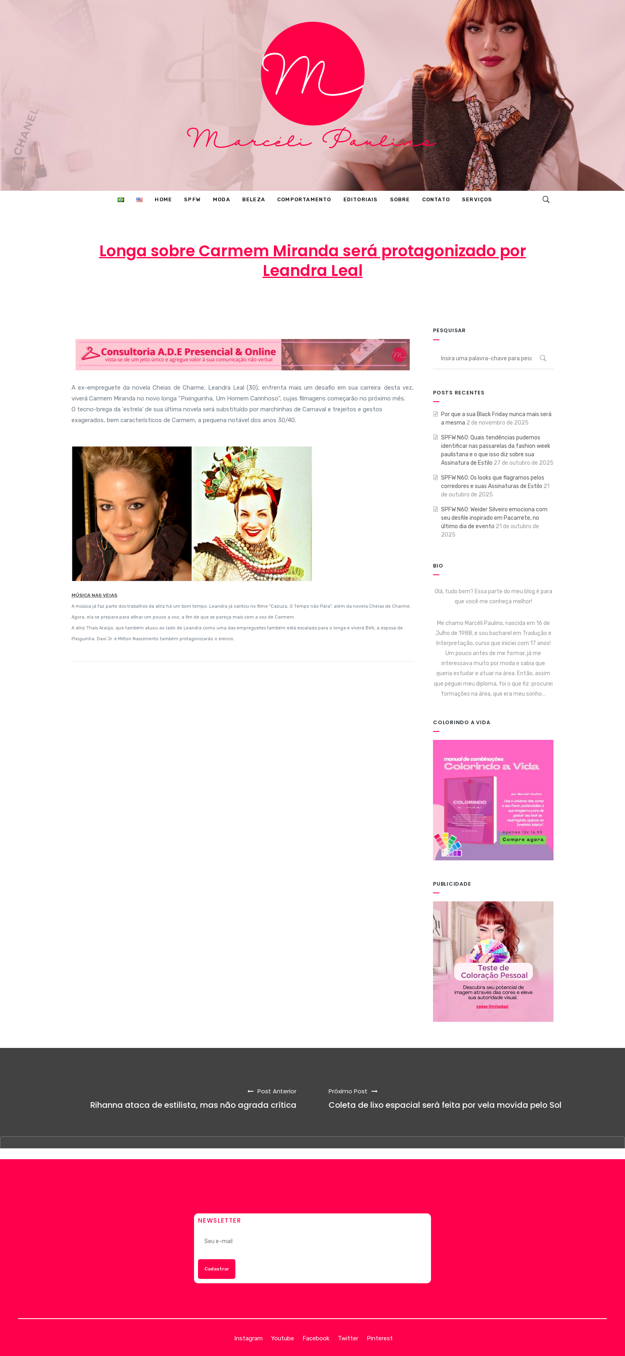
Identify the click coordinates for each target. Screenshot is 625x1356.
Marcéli (233, 303)
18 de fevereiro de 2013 (298, 303)
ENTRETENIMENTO (382, 303)
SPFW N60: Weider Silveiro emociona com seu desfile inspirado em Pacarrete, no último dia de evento (494, 518)
